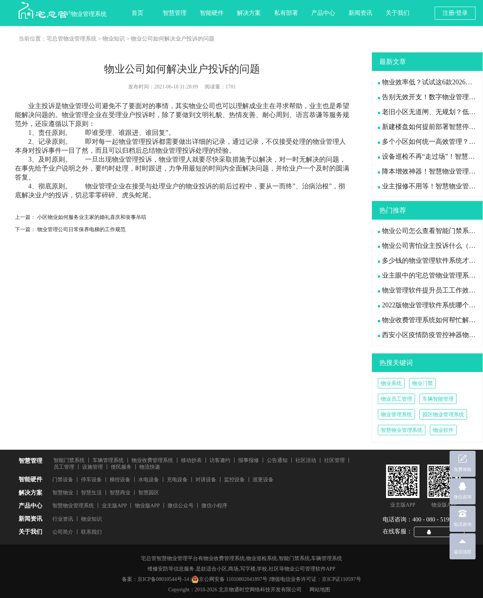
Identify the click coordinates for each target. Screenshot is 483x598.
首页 (137, 13)
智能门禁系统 (69, 460)
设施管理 (92, 467)
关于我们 (397, 13)
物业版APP (147, 505)
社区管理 (334, 460)
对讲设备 (205, 479)
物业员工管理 (396, 399)
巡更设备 (263, 479)
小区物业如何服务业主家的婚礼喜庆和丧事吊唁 (91, 217)
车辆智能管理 (438, 399)
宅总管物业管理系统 (71, 39)
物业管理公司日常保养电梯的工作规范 (81, 229)
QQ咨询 (442, 531)
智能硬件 (212, 13)
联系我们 (91, 532)
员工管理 (64, 467)
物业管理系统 (396, 414)
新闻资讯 (360, 13)
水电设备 (148, 479)
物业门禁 (422, 383)
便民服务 (121, 467)
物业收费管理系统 (152, 460)
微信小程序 (214, 505)
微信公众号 (181, 505)
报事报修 (248, 460)
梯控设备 (120, 479)
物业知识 (114, 39)
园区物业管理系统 (443, 414)
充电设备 (177, 479)
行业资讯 (62, 519)
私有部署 (286, 13)
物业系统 (391, 383)
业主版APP (114, 505)
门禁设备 (62, 479)
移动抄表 (191, 460)
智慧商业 (120, 492)
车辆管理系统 (108, 460)
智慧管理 (175, 13)
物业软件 (443, 430)
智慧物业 (62, 492)
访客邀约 (220, 460)
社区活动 (305, 460)
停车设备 (91, 479)
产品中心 (323, 13)
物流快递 (149, 467)
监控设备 (234, 479)
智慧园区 (148, 492)
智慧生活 (91, 492)
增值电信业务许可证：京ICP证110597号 (315, 579)
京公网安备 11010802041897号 (229, 579)
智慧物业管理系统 (401, 430)
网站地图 (319, 589)
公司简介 (62, 532)
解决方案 (249, 13)
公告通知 (277, 460)
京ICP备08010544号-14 (163, 579)
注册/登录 (455, 13)
